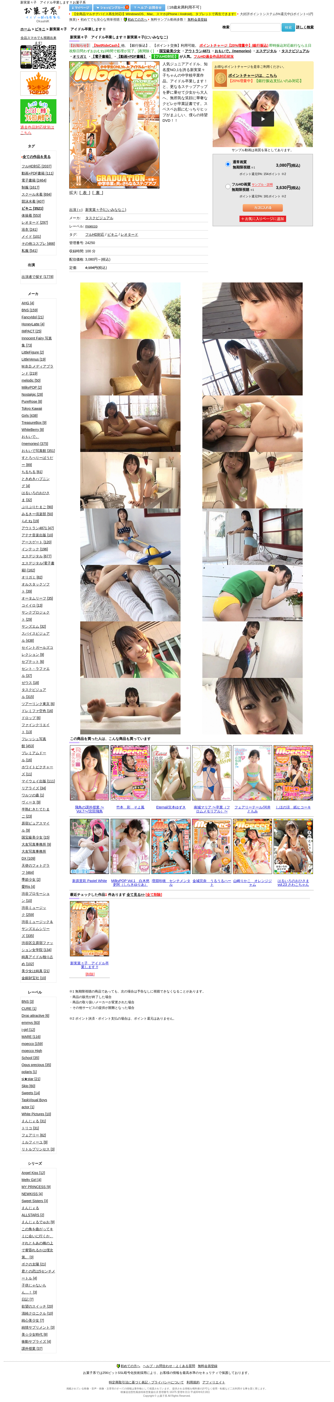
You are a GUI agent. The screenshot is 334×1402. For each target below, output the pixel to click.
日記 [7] (27, 1299)
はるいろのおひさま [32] (36, 496)
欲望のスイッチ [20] (37, 1306)
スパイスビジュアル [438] (36, 636)
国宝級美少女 (169, 51)
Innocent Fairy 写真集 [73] (37, 341)
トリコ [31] (30, 1128)
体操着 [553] (31, 215)
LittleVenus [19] (34, 359)
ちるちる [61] (32, 472)
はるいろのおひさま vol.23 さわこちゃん (293, 883)
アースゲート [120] (36, 542)
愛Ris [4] (28, 887)
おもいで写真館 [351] (38, 451)
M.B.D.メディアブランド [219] (37, 369)
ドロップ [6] (31, 718)
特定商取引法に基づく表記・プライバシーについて (146, 1382)
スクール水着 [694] (36, 194)
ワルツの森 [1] (33, 795)
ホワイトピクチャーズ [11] (37, 770)
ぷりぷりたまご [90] (37, 507)
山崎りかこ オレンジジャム (252, 883)
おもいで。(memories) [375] (35, 440)
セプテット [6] (33, 662)
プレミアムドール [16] (34, 756)
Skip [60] (28, 1086)
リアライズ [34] (34, 788)
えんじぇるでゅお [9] (38, 1222)
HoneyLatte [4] (33, 324)
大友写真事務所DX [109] (34, 854)
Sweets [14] (31, 1093)
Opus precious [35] (36, 1065)
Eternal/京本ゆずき (171, 807)
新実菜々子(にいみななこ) (105, 210)
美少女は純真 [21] (35, 971)
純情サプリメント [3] (38, 1327)
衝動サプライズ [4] (36, 1341)
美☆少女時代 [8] (34, 1334)
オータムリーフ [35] (37, 598)
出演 (75, 210)
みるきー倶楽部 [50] (37, 514)
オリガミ (80, 56)
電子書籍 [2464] (34, 180)
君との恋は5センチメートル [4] (38, 1274)
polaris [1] (29, 1072)
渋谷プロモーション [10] (36, 897)
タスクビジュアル (295, 51)
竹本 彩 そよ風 (130, 807)
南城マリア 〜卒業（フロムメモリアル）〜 (212, 809)
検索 (225, 27)
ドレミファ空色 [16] (37, 711)
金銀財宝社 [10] (34, 978)
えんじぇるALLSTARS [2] (33, 1211)
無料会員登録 (197, 19)
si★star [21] (31, 1079)
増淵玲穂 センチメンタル (171, 883)
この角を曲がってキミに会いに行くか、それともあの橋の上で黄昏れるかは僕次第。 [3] (37, 1243)
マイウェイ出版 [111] (38, 781)
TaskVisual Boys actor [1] (34, 1103)
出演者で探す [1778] (37, 277)
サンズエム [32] (34, 626)
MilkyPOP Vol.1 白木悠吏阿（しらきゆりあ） (130, 883)
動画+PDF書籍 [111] (37, 173)
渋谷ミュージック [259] (34, 911)
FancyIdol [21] (33, 317)
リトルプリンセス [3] (38, 1149)
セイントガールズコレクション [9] (37, 651)
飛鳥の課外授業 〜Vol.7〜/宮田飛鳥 (89, 809)
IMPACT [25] (31, 331)
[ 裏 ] (97, 193)
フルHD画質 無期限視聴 (252, 187)
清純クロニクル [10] (37, 1313)
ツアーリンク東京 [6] (38, 704)
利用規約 (193, 1382)
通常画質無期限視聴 (244, 164)
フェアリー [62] (34, 1135)
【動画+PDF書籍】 (132, 56)
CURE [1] (29, 1009)
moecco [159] (32, 1044)
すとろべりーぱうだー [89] (37, 461)
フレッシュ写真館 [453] (34, 742)
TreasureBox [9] (34, 423)
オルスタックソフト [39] (36, 587)
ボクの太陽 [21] (34, 1264)
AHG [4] (28, 303)
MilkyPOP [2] (32, 387)
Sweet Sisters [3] (35, 1201)
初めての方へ (135, 19)
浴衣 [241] (29, 229)
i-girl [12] (28, 1030)
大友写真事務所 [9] (36, 844)
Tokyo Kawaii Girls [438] (32, 412)
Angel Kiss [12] (33, 1173)
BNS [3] (28, 1002)
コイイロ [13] (32, 605)
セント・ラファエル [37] (36, 672)
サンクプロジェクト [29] (36, 615)
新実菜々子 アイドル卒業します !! (89, 965)
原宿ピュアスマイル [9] (36, 826)
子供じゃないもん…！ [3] (34, 1288)
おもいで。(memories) (233, 51)
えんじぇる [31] (34, 1121)
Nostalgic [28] (32, 394)
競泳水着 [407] (33, 201)
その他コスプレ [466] (38, 244)
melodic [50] (31, 380)
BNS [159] (30, 310)
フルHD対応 (94, 234)
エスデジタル (266, 51)
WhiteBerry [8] (33, 430)
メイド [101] (31, 237)
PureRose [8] (32, 401)
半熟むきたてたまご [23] (36, 812)
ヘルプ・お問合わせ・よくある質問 (169, 1366)
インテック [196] (35, 549)
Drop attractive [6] (35, 1016)
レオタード (129, 234)
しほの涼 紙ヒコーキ (293, 807)
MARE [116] (31, 1037)
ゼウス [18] (30, 683)
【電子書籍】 (101, 56)
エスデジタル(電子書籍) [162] (38, 566)
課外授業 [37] (32, 1349)
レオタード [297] (35, 222)
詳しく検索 (305, 27)
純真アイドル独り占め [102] (37, 960)
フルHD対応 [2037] (36, 166)
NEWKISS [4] (32, 1194)
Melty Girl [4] (31, 1180)
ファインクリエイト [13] (36, 728)
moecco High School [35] (32, 1054)
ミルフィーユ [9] (34, 1142)
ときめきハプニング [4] (36, 482)
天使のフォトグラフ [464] (36, 868)
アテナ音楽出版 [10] (37, 535)
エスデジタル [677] (36, 556)
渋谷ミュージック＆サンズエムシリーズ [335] (37, 929)
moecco (91, 226)
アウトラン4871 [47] (38, 528)
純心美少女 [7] (33, 1320)
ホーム (25, 29)
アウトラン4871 (197, 51)
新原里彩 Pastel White (89, 881)
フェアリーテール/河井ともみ (252, 809)
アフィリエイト (213, 1382)
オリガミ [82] (32, 577)
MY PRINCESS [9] (36, 1187)
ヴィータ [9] (31, 802)
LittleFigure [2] (33, 352)
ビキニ (40, 29)
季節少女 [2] (31, 880)
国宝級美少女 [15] (35, 837)
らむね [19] (30, 521)
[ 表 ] (84, 193)
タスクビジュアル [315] (34, 693)
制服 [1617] (30, 187)
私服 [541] (29, 251)
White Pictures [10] (36, 1114)
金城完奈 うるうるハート (212, 883)
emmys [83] (31, 1023)
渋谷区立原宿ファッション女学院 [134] (37, 946)
